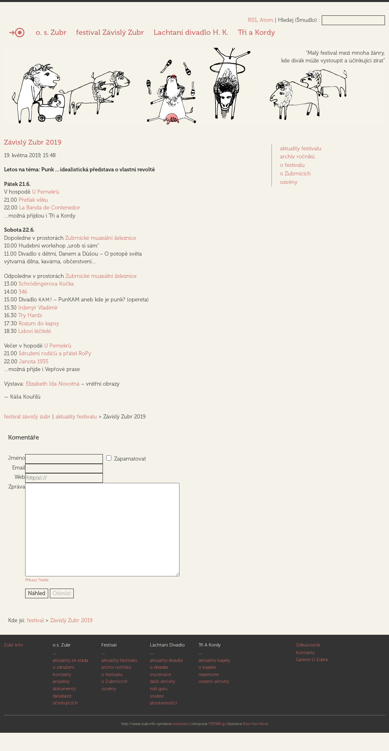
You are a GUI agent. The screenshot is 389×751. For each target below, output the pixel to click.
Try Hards (30, 315)
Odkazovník (308, 663)
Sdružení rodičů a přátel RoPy (55, 353)
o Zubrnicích (295, 174)
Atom (266, 20)
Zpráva (17, 487)
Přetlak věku (33, 200)
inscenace (160, 693)
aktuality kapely (214, 678)
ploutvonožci (163, 721)
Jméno (16, 458)
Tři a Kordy (256, 32)
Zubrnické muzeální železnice (100, 238)
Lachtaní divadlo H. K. (191, 32)
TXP (211, 742)
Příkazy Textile (37, 598)
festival (35, 639)
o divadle (159, 685)
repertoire (209, 693)
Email (18, 468)
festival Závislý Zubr (110, 32)
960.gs (220, 742)
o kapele (207, 685)
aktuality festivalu (76, 417)
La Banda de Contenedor (49, 208)
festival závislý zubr (27, 417)
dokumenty (64, 707)
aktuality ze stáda (70, 678)
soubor (157, 714)
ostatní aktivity (214, 699)
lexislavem (181, 742)
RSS (252, 20)
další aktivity (162, 699)
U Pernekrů (45, 192)
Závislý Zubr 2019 (33, 142)
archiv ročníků (297, 157)
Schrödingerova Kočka (46, 284)
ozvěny (288, 182)
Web (20, 477)
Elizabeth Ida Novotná (52, 384)
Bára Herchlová (255, 742)
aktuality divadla (166, 678)
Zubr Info (13, 663)
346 (23, 292)
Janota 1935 (33, 361)
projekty (61, 699)
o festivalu (292, 165)
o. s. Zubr (51, 32)
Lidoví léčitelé (34, 331)
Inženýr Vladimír (38, 308)
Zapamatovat (130, 459)
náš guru (158, 707)
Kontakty (305, 671)
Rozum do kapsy (39, 323)
